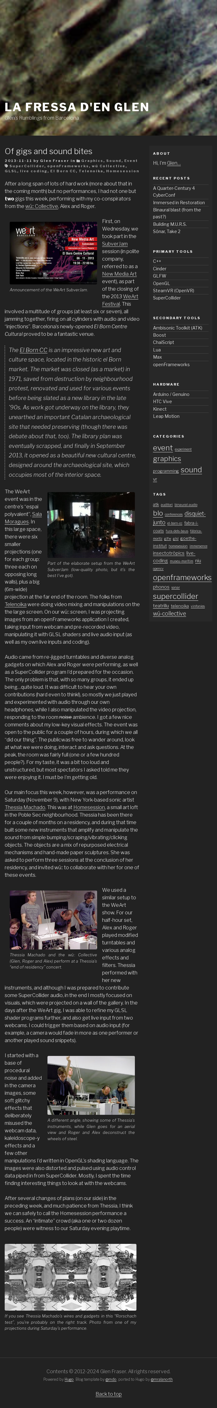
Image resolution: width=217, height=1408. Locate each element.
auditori (167, 505)
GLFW (159, 275)
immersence (198, 546)
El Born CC (63, 171)
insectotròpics (169, 553)
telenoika (180, 606)
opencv (158, 569)
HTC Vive (162, 401)
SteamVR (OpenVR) (173, 290)
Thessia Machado (25, 807)
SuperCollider (26, 166)
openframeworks (182, 577)
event (163, 447)
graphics (167, 458)
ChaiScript (163, 342)
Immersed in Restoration (179, 202)
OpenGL (161, 283)
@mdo (111, 1379)
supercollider (175, 596)
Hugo (69, 1379)
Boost (159, 335)
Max (157, 357)
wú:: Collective (41, 206)
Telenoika (91, 171)
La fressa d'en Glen (77, 107)
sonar (175, 587)
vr (155, 479)
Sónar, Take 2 (166, 231)
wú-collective (169, 613)
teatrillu (161, 606)
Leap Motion (166, 416)
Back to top (109, 1394)
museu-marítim (181, 561)
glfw (167, 539)
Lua (157, 349)
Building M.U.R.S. (170, 224)
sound (191, 469)
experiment (183, 449)
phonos (161, 587)
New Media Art (119, 274)
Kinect (160, 409)
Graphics (92, 160)
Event (131, 160)
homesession (178, 546)
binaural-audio (186, 505)
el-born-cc (174, 523)
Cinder (159, 268)
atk (156, 504)
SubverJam (115, 244)
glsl (176, 539)
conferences (174, 514)
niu (198, 561)
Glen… (174, 163)
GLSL (11, 171)
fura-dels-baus (177, 531)
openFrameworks (68, 166)
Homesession (122, 171)
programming (166, 471)
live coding (33, 171)
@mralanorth (162, 1379)
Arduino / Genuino (171, 394)
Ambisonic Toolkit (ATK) (177, 327)
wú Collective (109, 166)
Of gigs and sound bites (48, 151)
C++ (157, 261)
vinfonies (198, 606)
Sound (113, 160)
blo (158, 513)
